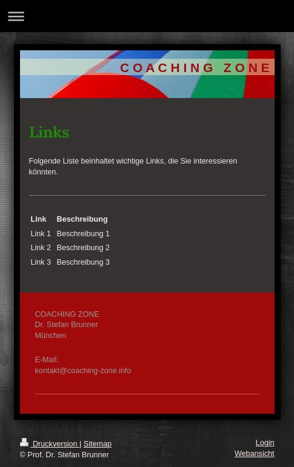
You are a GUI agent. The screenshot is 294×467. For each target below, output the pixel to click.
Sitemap (98, 444)
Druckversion (49, 444)
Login (265, 443)
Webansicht (255, 453)
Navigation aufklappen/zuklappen (147, 16)
